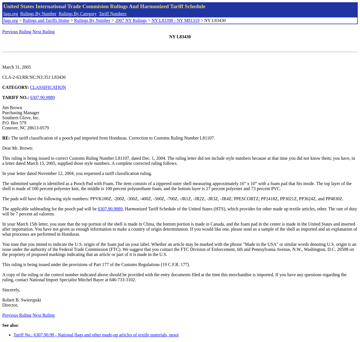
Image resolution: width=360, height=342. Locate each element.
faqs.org (10, 13)
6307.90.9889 (42, 97)
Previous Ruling (17, 31)
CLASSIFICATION (48, 87)
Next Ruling (44, 31)
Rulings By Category (78, 13)
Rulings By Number (38, 13)
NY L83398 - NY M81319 (175, 20)
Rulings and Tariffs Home (46, 20)
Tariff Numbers (113, 13)
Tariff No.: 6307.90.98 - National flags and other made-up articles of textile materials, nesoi (96, 334)
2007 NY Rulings (131, 20)
